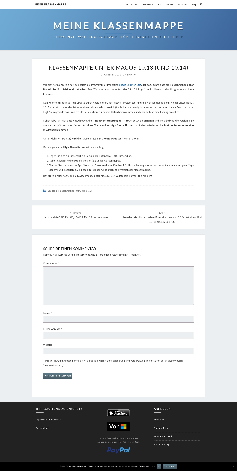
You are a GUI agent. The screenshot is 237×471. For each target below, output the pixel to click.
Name (47, 313)
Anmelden (159, 419)
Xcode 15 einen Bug (130, 85)
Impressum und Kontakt (48, 419)
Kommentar (51, 263)
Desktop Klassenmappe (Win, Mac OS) (69, 190)
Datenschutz (42, 428)
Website (47, 344)
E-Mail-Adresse (52, 329)
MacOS (169, 4)
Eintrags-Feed (161, 428)
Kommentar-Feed (163, 436)
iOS (159, 4)
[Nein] (233, 466)
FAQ (194, 4)
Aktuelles (131, 4)
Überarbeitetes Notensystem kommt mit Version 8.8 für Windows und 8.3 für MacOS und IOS (162, 217)
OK (159, 466)
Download (148, 4)
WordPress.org (162, 444)
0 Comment (130, 74)
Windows (182, 4)
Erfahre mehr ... (170, 466)
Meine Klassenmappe (50, 4)
